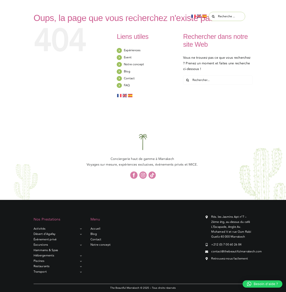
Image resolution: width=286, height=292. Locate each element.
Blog (127, 71)
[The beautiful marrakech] (59, 10)
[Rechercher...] (217, 80)
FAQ (127, 85)
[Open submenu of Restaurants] (80, 266)
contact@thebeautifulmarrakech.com (236, 251)
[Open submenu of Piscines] (80, 261)
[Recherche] (213, 16)
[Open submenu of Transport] (80, 271)
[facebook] (134, 176)
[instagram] (143, 176)
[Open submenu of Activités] (80, 228)
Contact (129, 78)
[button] (262, 284)
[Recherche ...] (227, 16)
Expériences (132, 50)
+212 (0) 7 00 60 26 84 (226, 244)
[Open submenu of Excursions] (80, 244)
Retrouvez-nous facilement (229, 258)
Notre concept (134, 64)
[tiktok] (152, 176)
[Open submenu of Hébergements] (80, 255)
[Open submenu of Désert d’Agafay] (80, 234)
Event (128, 57)
